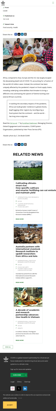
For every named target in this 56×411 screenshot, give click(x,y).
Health (15, 27)
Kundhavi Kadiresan (29, 123)
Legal (12, 382)
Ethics (19, 382)
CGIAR (5, 11)
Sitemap (27, 382)
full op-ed (13, 123)
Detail (20, 398)
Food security (7, 27)
